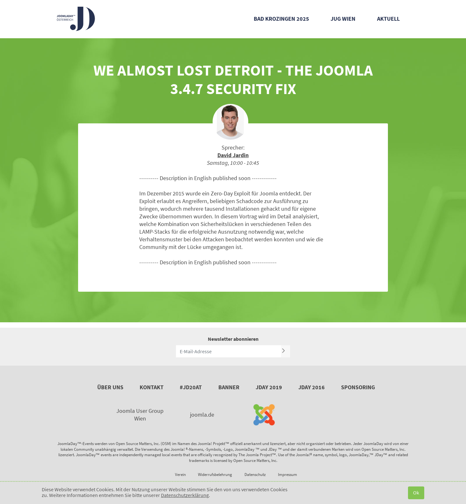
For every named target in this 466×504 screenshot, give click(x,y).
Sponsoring (358, 387)
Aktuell (388, 18)
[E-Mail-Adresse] (228, 351)
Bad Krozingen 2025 (281, 18)
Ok (416, 492)
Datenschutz (255, 474)
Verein (180, 474)
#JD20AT (191, 387)
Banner (228, 387)
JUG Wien (343, 18)
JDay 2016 (311, 387)
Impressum (287, 474)
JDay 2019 (269, 387)
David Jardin (233, 155)
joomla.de (202, 414)
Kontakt (152, 387)
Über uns (110, 387)
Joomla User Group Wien (140, 414)
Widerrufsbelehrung (215, 474)
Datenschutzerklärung (185, 495)
